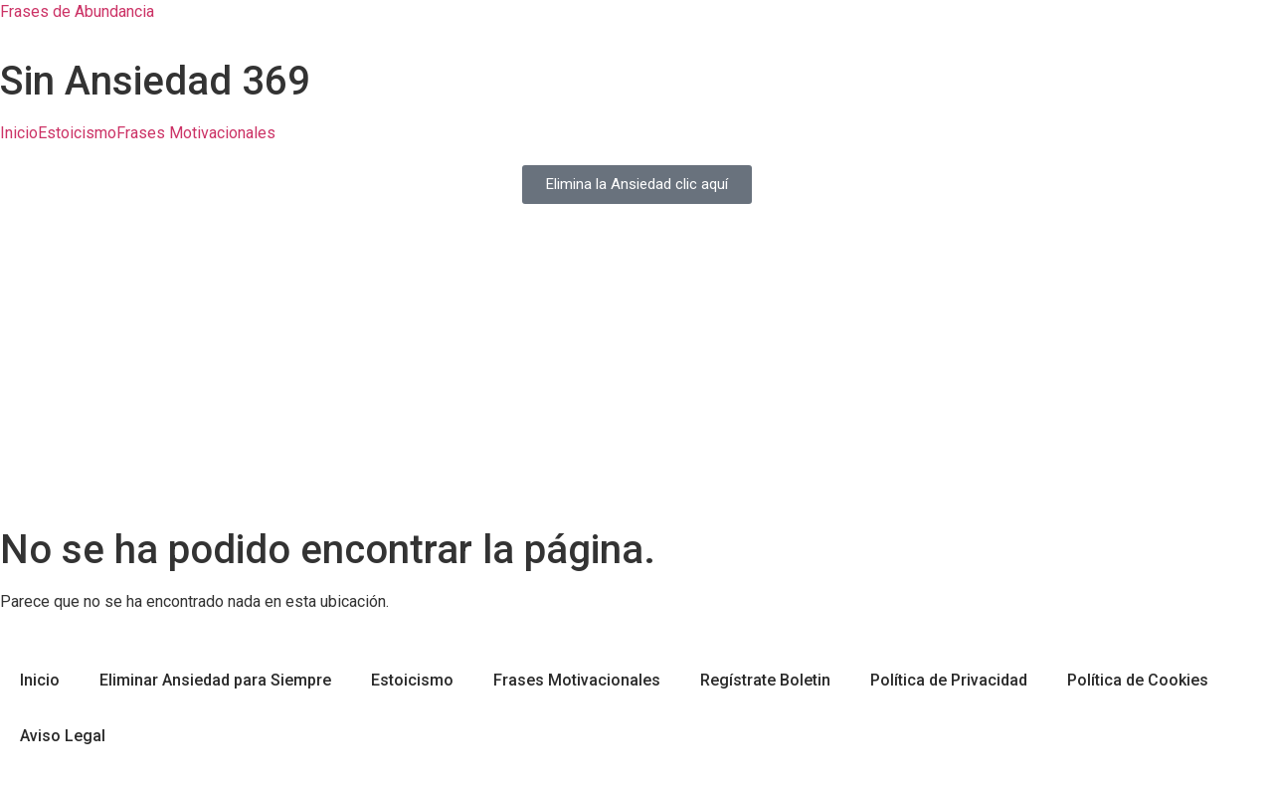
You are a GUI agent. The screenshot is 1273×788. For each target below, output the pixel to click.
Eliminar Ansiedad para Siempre (215, 680)
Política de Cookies (1137, 680)
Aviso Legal (62, 735)
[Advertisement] (636, 377)
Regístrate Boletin (765, 680)
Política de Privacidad (948, 680)
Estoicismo (77, 133)
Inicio (19, 133)
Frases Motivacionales (195, 133)
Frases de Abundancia (77, 11)
